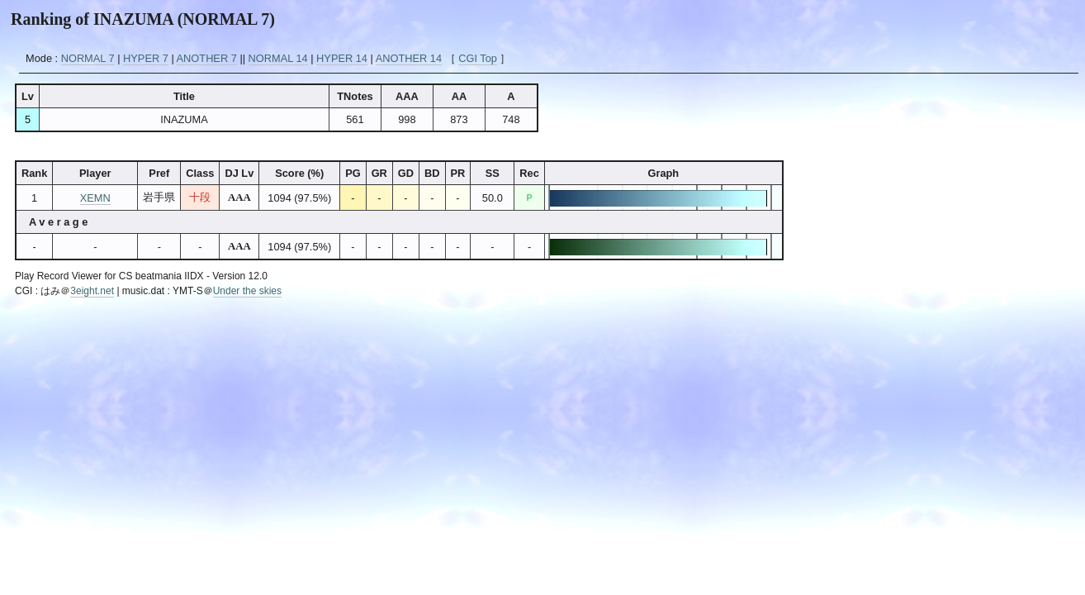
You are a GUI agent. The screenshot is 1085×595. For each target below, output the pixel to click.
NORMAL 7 (88, 58)
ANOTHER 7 (207, 58)
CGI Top (477, 58)
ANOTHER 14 (409, 58)
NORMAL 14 (278, 58)
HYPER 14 (341, 58)
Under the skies (247, 291)
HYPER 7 (145, 58)
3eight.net (92, 291)
